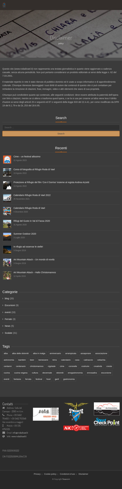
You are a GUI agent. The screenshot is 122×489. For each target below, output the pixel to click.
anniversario (55, 353)
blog (7, 298)
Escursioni (10, 305)
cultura (35, 373)
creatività (98, 366)
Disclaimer (83, 474)
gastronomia (69, 379)
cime (62, 366)
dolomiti (60, 373)
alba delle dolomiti (20, 353)
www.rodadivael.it (18, 436)
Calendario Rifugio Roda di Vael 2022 (32, 195)
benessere (43, 360)
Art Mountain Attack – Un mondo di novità (34, 259)
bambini (22, 360)
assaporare (86, 353)
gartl (57, 379)
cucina (7, 373)
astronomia (9, 360)
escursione (106, 373)
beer (32, 360)
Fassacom (66, 479)
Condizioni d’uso (67, 474)
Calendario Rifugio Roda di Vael (29, 208)
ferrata (28, 379)
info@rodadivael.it (20, 432)
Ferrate (8, 319)
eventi (8, 312)
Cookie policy (50, 474)
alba (6, 353)
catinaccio (88, 360)
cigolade (51, 366)
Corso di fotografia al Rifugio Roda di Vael (34, 169)
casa (77, 360)
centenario (21, 366)
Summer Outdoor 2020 (25, 234)
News (7, 326)
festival (39, 379)
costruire (85, 366)
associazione (101, 353)
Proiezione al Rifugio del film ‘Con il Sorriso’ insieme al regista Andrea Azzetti (51, 182)
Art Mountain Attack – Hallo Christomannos (35, 272)
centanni (8, 366)
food (48, 379)
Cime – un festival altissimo (27, 156)
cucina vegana (20, 373)
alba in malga (39, 353)
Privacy (37, 474)
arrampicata (70, 353)
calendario (66, 360)
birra (55, 360)
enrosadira (92, 373)
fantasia (17, 379)
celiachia (101, 360)
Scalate (8, 333)
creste (109, 366)
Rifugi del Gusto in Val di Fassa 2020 (32, 221)
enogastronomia (75, 373)
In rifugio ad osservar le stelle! (28, 246)
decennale (47, 373)
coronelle (73, 366)
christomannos (37, 366)
